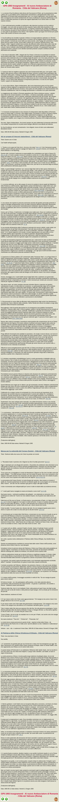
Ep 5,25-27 (19, 406)
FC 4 (25, 224)
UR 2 (8, 163)
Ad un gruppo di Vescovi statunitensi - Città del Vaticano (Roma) (26, 136)
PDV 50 (48, 398)
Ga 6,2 (41, 375)
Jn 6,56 (22, 600)
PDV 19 (39, 365)
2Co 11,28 (4, 155)
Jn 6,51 (36, 420)
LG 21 (38, 149)
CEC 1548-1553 (17, 318)
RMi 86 (14, 425)
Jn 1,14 (3, 502)
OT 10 (21, 405)
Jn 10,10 (28, 571)
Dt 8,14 (38, 477)
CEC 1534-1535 (39, 190)
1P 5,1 (28, 377)
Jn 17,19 (45, 429)
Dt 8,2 (47, 462)
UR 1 (20, 735)
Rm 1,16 (40, 195)
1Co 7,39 (42, 246)
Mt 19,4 (42, 220)
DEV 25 (34, 428)
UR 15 (54, 676)
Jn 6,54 (46, 605)
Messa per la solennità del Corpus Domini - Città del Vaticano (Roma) (28, 451)
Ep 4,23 (44, 176)
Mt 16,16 (25, 415)
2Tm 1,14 (19, 156)
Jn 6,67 (15, 616)
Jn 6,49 (43, 491)
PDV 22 (11, 408)
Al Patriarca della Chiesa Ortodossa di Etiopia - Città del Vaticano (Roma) (29, 633)
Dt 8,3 (42, 477)
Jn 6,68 (48, 415)
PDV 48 (10, 351)
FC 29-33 (9, 263)
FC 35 (23, 281)
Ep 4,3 (26, 667)
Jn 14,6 (31, 688)
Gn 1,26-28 (40, 215)
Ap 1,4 (38, 147)
